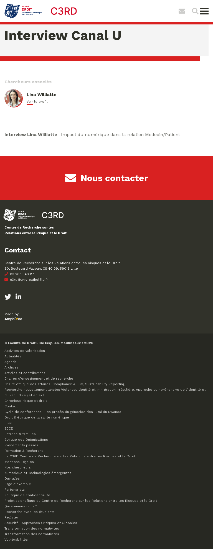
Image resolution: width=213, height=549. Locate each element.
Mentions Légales (19, 462)
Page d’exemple (17, 484)
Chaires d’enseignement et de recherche (38, 378)
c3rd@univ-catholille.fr (26, 280)
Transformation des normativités (31, 528)
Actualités (12, 356)
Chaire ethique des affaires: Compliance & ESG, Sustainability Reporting (64, 384)
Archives (11, 367)
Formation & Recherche (24, 451)
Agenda (10, 362)
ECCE (8, 423)
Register (11, 517)
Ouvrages (12, 478)
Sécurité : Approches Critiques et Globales (40, 523)
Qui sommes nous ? (20, 506)
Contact (10, 406)
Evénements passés (21, 445)
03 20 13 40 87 (19, 274)
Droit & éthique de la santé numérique (36, 417)
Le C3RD (69, 456)
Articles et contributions (24, 373)
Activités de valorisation (24, 351)
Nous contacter (106, 178)
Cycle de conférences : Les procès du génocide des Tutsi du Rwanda (62, 412)
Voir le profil (37, 102)
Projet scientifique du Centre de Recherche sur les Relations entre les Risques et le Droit (80, 501)
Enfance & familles (20, 434)
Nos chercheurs (17, 467)
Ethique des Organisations (26, 440)
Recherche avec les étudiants (29, 512)
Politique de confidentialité (27, 495)
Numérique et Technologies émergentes (38, 473)
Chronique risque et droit (25, 401)
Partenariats (14, 490)
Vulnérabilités (16, 540)
